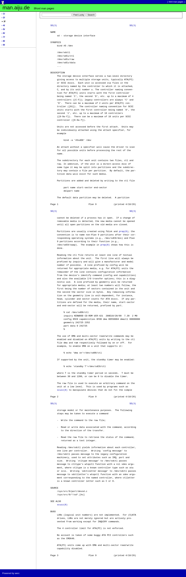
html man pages (176, 2)
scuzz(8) (62, 390)
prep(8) (123, 231)
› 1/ (3, 13)
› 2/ (3, 17)
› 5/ (3, 29)
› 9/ (3, 45)
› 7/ (3, 37)
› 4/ (3, 25)
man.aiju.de (28, 8)
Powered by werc (10, 573)
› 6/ (3, 33)
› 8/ (3, 41)
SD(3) (53, 25)
